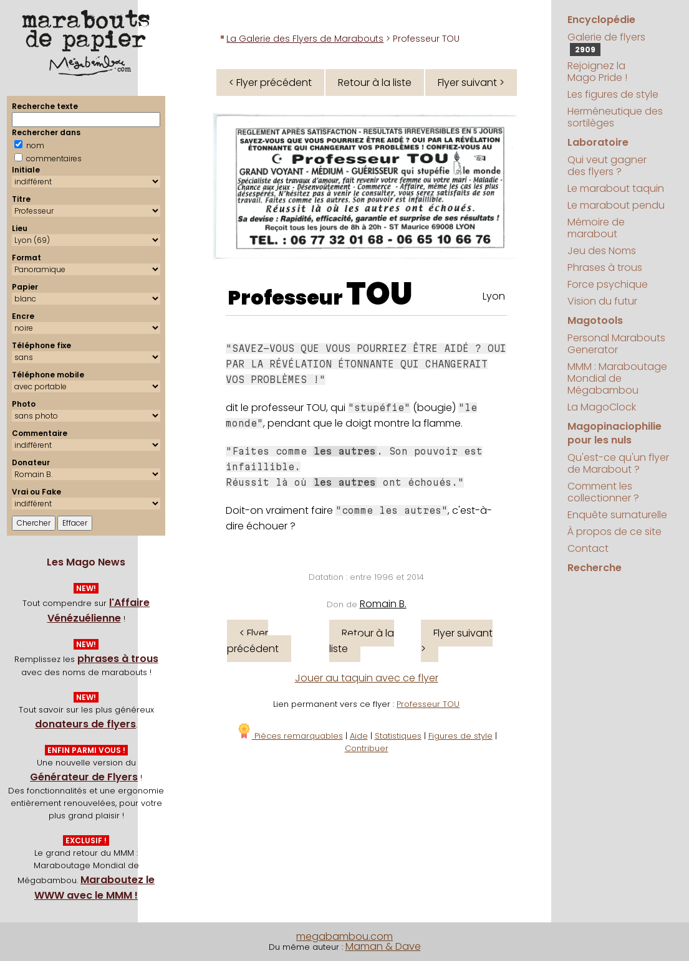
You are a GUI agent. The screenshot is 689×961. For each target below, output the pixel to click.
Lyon (494, 296)
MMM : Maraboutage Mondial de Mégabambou (617, 378)
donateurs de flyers (85, 724)
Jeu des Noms (601, 251)
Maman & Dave (383, 946)
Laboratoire (598, 142)
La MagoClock (601, 407)
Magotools (595, 320)
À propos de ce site (614, 531)
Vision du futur (602, 301)
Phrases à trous (604, 267)
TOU (379, 294)
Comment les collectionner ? (603, 492)
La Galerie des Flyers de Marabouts (304, 38)
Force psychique (607, 284)
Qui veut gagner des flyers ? (607, 166)
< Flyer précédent (270, 82)
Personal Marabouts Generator (616, 344)
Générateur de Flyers (84, 777)
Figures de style (460, 736)
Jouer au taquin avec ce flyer (366, 678)
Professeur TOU (428, 704)
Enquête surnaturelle (617, 515)
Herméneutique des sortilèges (615, 117)
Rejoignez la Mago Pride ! (597, 72)
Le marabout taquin (615, 188)
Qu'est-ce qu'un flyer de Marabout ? (618, 463)
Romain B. (383, 604)
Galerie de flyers (606, 43)
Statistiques (398, 736)
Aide (359, 736)
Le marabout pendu (616, 205)
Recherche (594, 568)
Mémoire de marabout (596, 228)
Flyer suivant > (471, 82)
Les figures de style (612, 94)
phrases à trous (117, 658)
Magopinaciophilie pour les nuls (614, 433)
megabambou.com (344, 936)
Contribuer (366, 748)
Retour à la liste (375, 82)
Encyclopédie (601, 19)
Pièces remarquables (289, 736)
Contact (588, 548)
